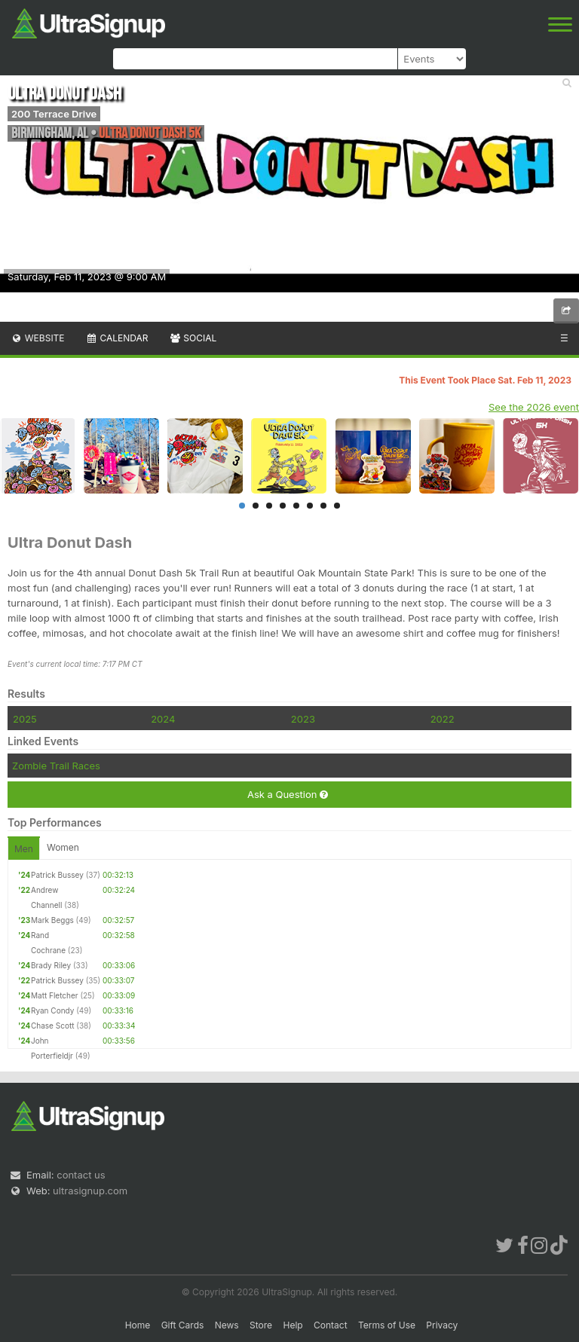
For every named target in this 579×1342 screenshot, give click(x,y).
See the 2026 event (534, 407)
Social (192, 338)
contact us (81, 1175)
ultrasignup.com (90, 1191)
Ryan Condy (52, 1010)
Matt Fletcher (54, 995)
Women (63, 847)
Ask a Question (287, 794)
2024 (163, 719)
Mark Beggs (52, 920)
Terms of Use (386, 1325)
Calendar (117, 338)
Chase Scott (52, 1025)
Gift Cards (182, 1325)
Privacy (442, 1325)
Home (138, 1325)
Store (261, 1325)
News (227, 1325)
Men (23, 848)
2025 (25, 719)
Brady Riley (51, 965)
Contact (331, 1325)
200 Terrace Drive (53, 114)
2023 (303, 719)
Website (38, 338)
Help (292, 1325)
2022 (442, 719)
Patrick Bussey (57, 874)
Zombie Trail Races (56, 766)
